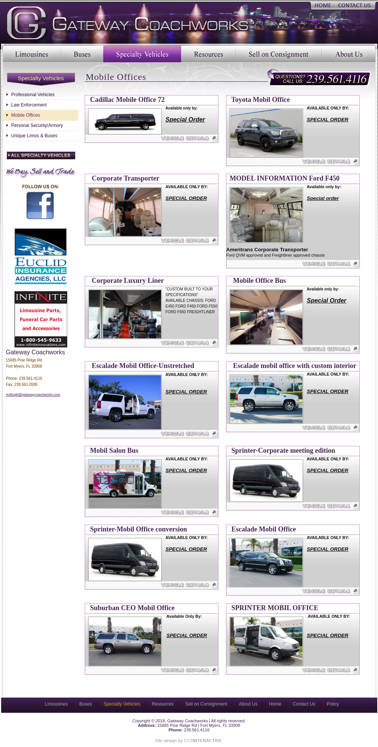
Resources (208, 54)
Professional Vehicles (33, 94)
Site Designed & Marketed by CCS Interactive (187, 740)
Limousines (32, 54)
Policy (333, 704)
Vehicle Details (151, 138)
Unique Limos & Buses (34, 135)
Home (322, 5)
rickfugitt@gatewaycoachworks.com (33, 394)
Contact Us (354, 5)
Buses (82, 54)
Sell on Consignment (279, 54)
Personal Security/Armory (37, 125)
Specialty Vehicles (142, 54)
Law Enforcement (29, 105)
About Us (348, 54)
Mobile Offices (25, 115)
